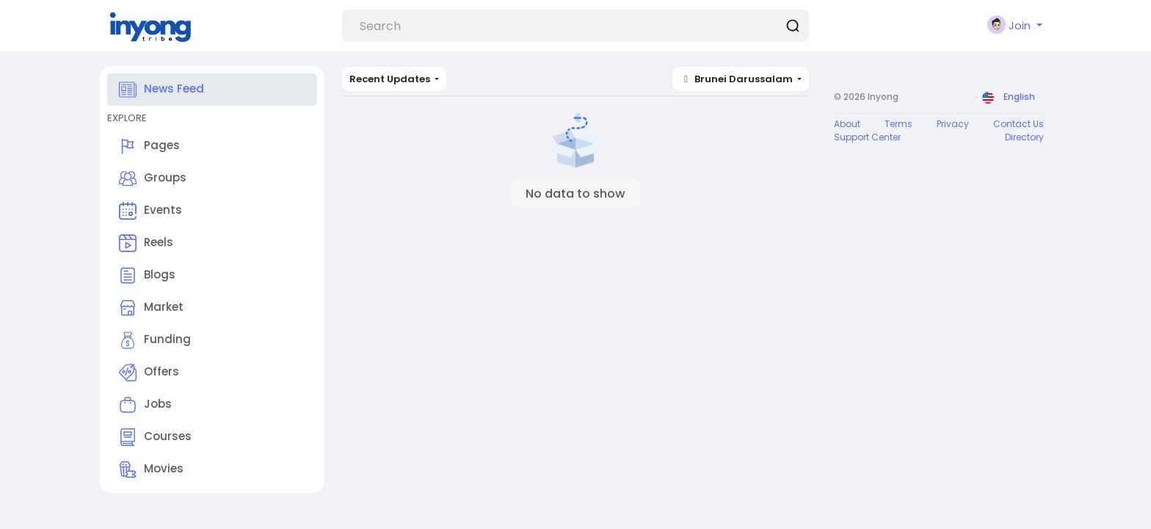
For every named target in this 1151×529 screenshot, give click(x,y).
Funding (155, 340)
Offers (149, 372)
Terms (898, 124)
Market (151, 308)
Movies (151, 469)
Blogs (147, 275)
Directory (1024, 137)
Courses (155, 437)
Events (150, 211)
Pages (149, 146)
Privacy (953, 124)
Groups (152, 178)
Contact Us (1018, 124)
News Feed (161, 89)
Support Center (867, 137)
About (847, 124)
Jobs (145, 405)
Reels (146, 243)
